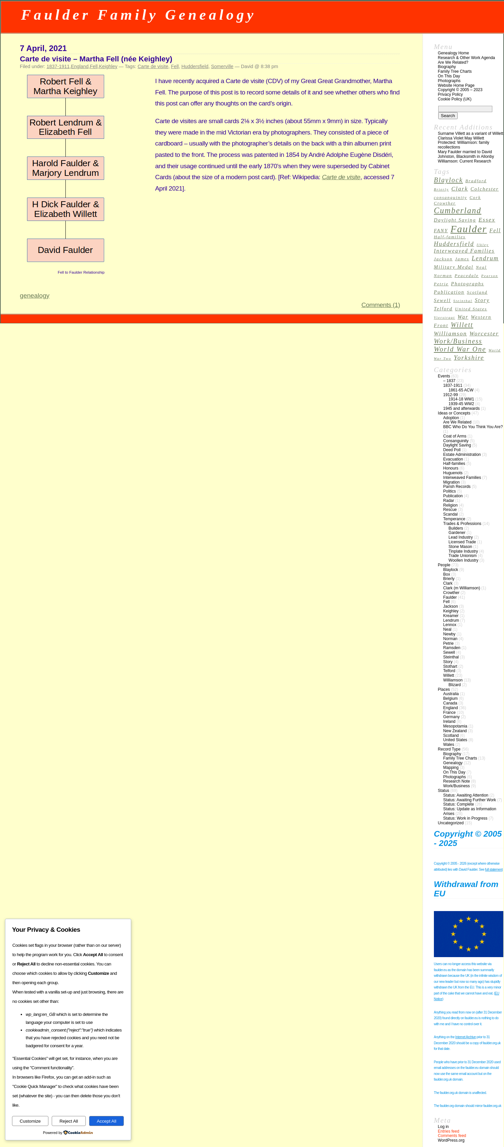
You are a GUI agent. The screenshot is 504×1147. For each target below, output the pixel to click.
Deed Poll (452, 450)
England (79, 66)
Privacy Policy (450, 94)
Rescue (450, 509)
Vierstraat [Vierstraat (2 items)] (444, 317)
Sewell (449, 652)
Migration (451, 482)
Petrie (448, 643)
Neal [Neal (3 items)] (481, 267)
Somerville (222, 66)
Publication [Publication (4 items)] (449, 292)
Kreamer (451, 615)
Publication (453, 496)
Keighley (108, 66)
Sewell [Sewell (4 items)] (442, 300)
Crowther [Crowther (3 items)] (445, 203)
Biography (447, 66)
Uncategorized (451, 823)
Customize (30, 1121)
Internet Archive (465, 1037)
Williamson (453, 680)
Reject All (68, 1121)
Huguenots (453, 473)
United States (455, 740)
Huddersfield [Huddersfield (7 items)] (454, 244)
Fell (93, 66)
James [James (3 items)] (462, 259)
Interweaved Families (462, 477)
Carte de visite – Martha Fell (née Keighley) (96, 59)
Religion (450, 505)
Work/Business (456, 786)
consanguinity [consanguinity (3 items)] (450, 197)
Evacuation (453, 459)
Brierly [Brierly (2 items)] (441, 189)
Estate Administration (462, 454)
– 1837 (449, 380)
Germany (451, 716)
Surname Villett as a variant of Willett (470, 133)
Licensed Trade (462, 542)
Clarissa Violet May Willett (461, 138)
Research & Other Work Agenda (466, 57)
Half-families (454, 463)
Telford (449, 670)
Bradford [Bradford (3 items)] (475, 181)
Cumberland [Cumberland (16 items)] (457, 210)
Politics (449, 491)
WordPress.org (451, 1140)
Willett (448, 675)
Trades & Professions (462, 523)
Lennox (449, 624)
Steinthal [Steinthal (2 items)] (462, 301)
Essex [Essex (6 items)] (487, 220)
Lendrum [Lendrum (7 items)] (485, 258)
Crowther (451, 592)
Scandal (450, 514)
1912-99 (450, 394)
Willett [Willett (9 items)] (462, 324)
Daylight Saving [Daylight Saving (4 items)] (455, 220)
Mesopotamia (455, 726)
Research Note (456, 781)
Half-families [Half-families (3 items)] (450, 237)
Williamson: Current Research (464, 161)
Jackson (450, 606)
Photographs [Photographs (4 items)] (467, 283)
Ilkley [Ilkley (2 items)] (483, 245)
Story (448, 661)
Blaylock (450, 569)
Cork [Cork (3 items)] (475, 197)
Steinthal (451, 657)
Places (444, 689)
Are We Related (457, 422)
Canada (450, 703)
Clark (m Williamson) (461, 588)
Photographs (449, 80)
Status (443, 790)
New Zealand (455, 731)
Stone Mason (460, 546)
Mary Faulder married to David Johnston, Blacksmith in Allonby (466, 154)
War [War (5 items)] (463, 317)
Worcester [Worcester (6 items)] (484, 333)
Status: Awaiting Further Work (469, 800)
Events (444, 376)
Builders (456, 528)
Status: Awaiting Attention (465, 795)
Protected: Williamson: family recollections (463, 145)
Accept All (106, 1121)
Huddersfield (194, 66)
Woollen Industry (463, 560)
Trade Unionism (463, 555)
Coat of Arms (454, 436)
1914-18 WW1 (461, 399)
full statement (493, 869)
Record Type (449, 749)
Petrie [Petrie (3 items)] (441, 284)
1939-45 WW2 (461, 403)
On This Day (449, 76)
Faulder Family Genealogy (138, 15)
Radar (448, 500)
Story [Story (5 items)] (482, 300)
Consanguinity (456, 441)
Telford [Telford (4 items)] (443, 308)
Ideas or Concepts (454, 413)
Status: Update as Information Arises (469, 811)
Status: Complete (458, 804)
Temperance (454, 519)
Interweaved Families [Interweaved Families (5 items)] (464, 251)
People (444, 565)
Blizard (455, 684)
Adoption (451, 417)
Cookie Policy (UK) (455, 99)
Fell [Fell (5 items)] (495, 230)
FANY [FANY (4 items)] (441, 230)
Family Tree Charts (455, 71)
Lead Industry (461, 537)
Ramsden (451, 647)
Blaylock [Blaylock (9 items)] (448, 180)
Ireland (449, 721)
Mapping (451, 767)
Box (446, 574)
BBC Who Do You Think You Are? (473, 426)
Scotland (451, 735)
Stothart (450, 666)
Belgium (450, 698)
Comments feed (452, 1135)
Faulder (450, 597)
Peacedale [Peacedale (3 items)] (467, 275)
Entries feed (448, 1131)
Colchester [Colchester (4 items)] (485, 189)
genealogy (35, 295)
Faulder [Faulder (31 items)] (469, 229)
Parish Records (457, 486)
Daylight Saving (457, 445)
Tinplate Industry (463, 551)
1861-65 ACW (461, 390)
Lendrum (451, 620)
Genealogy (453, 763)
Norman (450, 638)
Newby (449, 634)
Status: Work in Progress (465, 818)
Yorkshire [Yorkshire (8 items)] (469, 357)
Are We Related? (453, 62)
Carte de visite (153, 66)
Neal (447, 629)
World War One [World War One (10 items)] (460, 349)
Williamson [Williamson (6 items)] (450, 333)
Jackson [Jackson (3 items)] (443, 259)
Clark (448, 583)
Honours (450, 468)
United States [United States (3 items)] (471, 309)
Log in (443, 1126)
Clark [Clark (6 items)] (459, 189)
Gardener (457, 532)
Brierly (449, 578)
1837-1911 (58, 66)
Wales (448, 744)
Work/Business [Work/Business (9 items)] (458, 341)
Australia (451, 693)
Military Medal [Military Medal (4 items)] (454, 267)
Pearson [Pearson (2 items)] (489, 276)
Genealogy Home (453, 53)
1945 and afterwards (461, 408)
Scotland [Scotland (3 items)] (477, 292)
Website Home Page (456, 85)
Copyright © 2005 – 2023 (460, 89)
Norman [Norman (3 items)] (443, 275)
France (449, 712)
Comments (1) (380, 304)
